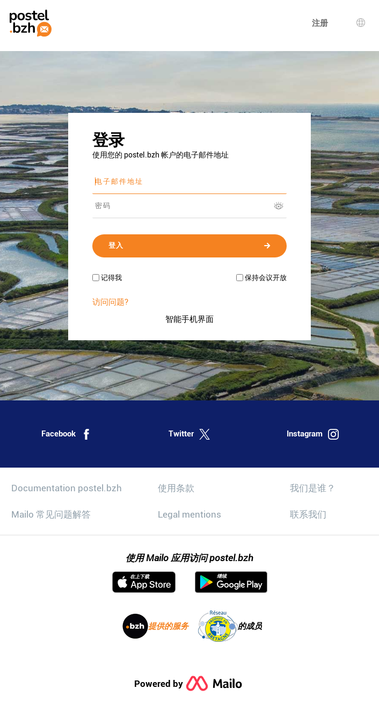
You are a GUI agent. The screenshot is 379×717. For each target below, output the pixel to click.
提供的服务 (155, 626)
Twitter (189, 434)
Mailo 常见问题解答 (51, 514)
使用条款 (176, 488)
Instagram (313, 434)
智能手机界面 (189, 319)
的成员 (230, 626)
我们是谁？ (313, 488)
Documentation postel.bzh (66, 488)
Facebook (66, 434)
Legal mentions (189, 514)
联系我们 (308, 514)
